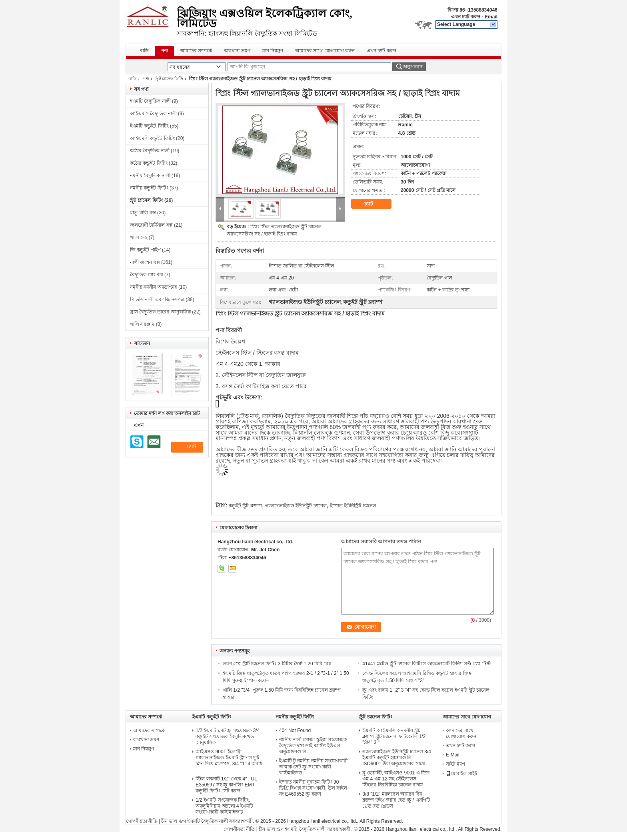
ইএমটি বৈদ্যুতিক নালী (150, 101)
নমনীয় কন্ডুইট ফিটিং (149, 188)
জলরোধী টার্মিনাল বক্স (151, 225)
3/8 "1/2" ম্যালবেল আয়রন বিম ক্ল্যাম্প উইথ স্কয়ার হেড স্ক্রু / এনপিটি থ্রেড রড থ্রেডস (396, 800)
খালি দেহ (138, 237)
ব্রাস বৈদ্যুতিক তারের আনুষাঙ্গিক (160, 312)
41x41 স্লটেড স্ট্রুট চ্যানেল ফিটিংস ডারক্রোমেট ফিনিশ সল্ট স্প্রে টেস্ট (426, 663)
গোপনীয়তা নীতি (141, 821)
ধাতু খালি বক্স (143, 212)
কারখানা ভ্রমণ (237, 51)
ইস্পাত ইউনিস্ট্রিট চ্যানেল (353, 506)
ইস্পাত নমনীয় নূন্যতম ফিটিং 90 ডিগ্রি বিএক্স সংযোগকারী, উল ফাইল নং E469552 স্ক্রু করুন (313, 788)
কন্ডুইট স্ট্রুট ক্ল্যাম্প (245, 506)
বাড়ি (144, 51)
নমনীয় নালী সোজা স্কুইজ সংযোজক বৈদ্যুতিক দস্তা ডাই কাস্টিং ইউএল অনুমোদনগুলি (313, 745)
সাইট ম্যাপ (455, 764)
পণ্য (164, 51)
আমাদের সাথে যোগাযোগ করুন (325, 51)
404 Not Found (295, 730)
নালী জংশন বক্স (145, 262)
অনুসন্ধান (413, 67)
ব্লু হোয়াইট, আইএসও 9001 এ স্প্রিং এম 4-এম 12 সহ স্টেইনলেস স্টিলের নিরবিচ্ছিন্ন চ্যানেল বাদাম (396, 779)
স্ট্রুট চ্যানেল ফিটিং (169, 78)
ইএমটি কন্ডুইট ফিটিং (149, 126)
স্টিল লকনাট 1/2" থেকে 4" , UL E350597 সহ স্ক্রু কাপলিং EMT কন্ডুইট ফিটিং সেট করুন (226, 785)
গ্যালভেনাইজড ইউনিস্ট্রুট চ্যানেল (296, 506)
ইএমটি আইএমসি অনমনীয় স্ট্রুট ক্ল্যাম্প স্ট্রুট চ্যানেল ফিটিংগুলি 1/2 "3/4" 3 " (393, 736)
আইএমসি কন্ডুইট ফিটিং (152, 138)
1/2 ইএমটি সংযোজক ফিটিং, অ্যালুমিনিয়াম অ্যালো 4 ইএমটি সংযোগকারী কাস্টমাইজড (224, 806)
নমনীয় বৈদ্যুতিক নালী (150, 175)
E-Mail (452, 755)
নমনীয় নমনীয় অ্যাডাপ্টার (153, 287)
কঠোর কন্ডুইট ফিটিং (149, 163)
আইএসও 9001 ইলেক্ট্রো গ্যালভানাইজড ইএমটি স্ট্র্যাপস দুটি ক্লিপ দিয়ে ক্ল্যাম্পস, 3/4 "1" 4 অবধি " (229, 760)
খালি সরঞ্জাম (142, 324)
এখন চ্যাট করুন (466, 17)
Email (491, 17)
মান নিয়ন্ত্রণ (272, 51)
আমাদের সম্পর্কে (196, 51)
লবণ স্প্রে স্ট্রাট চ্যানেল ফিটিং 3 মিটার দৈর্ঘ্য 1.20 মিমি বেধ (277, 663)
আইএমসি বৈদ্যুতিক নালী (153, 113)
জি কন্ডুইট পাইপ (145, 250)
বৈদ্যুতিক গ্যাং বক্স (146, 274)
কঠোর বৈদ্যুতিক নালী (150, 151)
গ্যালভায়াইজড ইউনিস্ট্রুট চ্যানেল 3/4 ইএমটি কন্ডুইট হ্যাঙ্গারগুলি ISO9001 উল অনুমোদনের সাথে (396, 757)
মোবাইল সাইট (461, 773)
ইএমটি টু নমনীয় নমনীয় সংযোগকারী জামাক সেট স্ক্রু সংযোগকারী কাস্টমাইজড (313, 767)
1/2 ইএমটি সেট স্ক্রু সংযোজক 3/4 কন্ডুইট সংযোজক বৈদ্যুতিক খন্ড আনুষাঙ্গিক (228, 736)
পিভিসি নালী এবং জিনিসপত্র (157, 299)
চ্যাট (374, 204)
